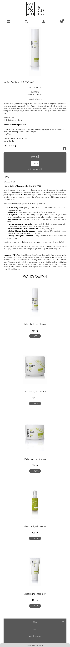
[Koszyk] (61, 21)
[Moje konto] (43, 21)
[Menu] (8, 21)
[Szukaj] (26, 21)
